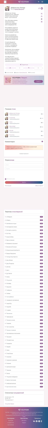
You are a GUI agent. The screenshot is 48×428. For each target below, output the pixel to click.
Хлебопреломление (24, 383)
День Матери (24, 260)
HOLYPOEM (16, 78)
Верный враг (12, 126)
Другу (24, 270)
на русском (10, 420)
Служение (24, 356)
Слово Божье (24, 353)
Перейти (38, 81)
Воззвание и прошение (24, 243)
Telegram (24, 422)
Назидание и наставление (24, 300)
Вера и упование (24, 240)
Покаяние (24, 323)
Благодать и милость (24, 230)
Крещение (24, 287)
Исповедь (24, 283)
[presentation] (16, 174)
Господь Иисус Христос (24, 257)
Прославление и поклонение (24, 333)
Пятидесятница (24, 340)
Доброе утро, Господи (14, 113)
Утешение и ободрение (24, 376)
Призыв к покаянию (24, 330)
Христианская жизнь (24, 386)
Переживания (24, 317)
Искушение (24, 280)
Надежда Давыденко (19, 9)
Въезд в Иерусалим (24, 253)
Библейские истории (24, 223)
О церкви (24, 310)
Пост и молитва (24, 326)
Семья (24, 350)
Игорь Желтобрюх (9, 404)
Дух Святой (24, 273)
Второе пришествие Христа (24, 250)
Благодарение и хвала (24, 227)
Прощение (24, 336)
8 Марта (24, 220)
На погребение (24, 296)
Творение (24, 370)
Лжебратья (24, 290)
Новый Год (24, 303)
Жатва (24, 277)
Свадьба (24, 346)
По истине (11, 135)
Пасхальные (24, 313)
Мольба (11, 130)
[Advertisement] (24, 96)
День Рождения (24, 263)
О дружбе (24, 306)
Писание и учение (24, 320)
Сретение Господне (24, 366)
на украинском (10, 422)
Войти (24, 182)
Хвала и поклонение (24, 380)
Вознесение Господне (24, 247)
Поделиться (24, 64)
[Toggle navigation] (42, 1)
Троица (24, 373)
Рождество (24, 343)
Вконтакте (24, 420)
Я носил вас (12, 117)
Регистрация (8, 185)
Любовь (24, 293)
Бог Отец (24, 233)
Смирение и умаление (24, 360)
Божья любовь (24, 237)
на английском (10, 424)
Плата (10, 122)
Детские (24, 266)
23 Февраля (24, 217)
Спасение (24, 363)
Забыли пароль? (39, 185)
